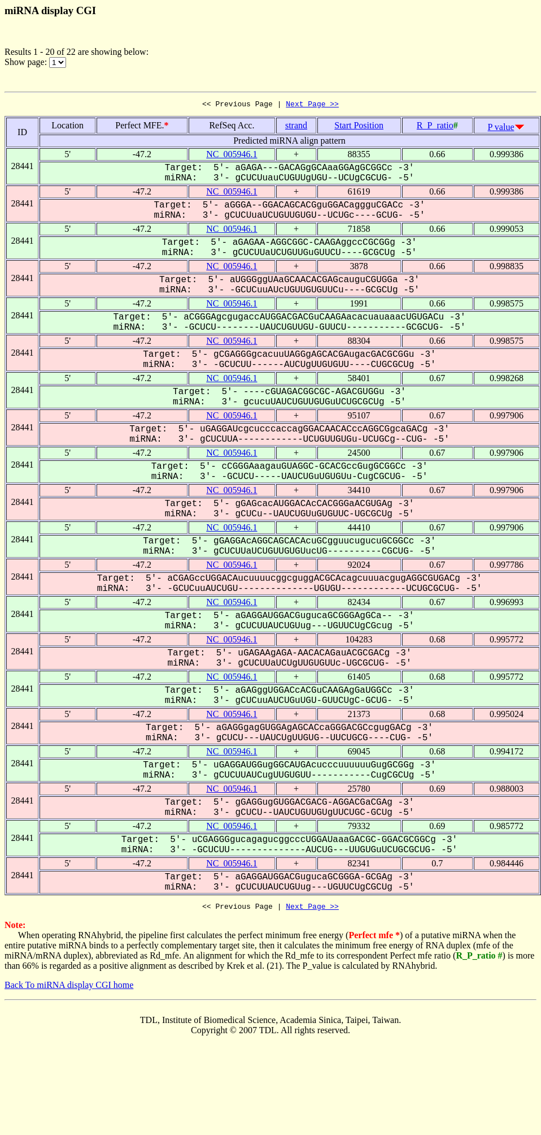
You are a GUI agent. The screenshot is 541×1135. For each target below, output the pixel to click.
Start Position (358, 127)
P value (501, 128)
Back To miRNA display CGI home (69, 988)
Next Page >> (312, 105)
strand (296, 127)
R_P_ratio (435, 127)
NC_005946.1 (231, 156)
